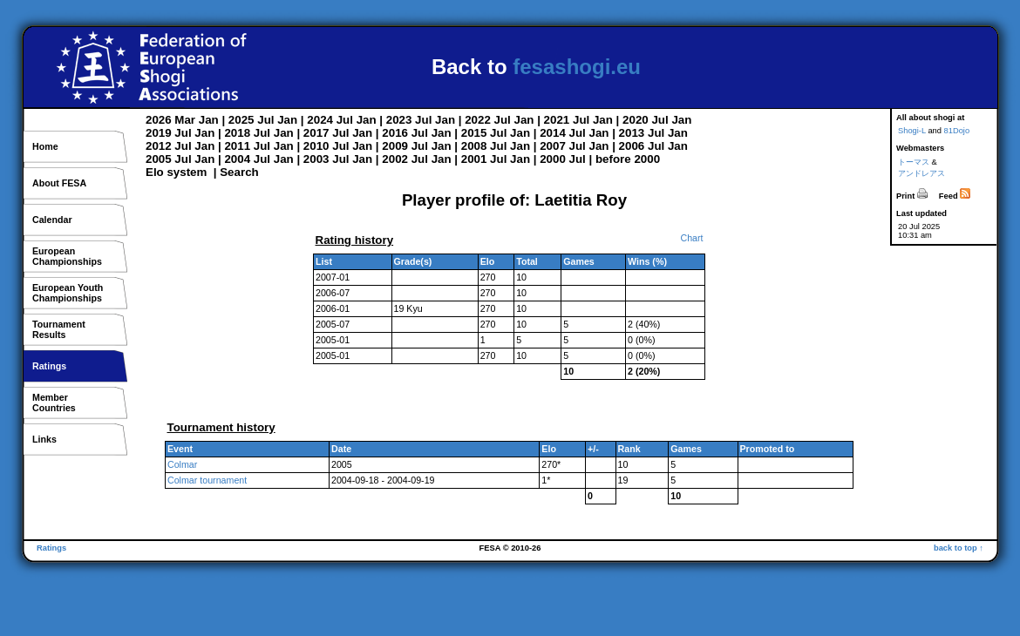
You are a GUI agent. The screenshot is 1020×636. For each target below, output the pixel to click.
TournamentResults (58, 329)
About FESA (59, 183)
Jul (265, 119)
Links (44, 439)
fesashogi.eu (577, 66)
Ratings (49, 366)
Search (239, 172)
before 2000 (627, 159)
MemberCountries (54, 402)
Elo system (176, 172)
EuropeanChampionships (67, 256)
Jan (209, 119)
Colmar (182, 464)
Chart (691, 238)
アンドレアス (921, 173)
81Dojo (957, 130)
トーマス (913, 162)
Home (45, 146)
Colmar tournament (207, 480)
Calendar (52, 219)
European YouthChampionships (67, 292)
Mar (184, 119)
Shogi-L (912, 130)
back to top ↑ (958, 548)
